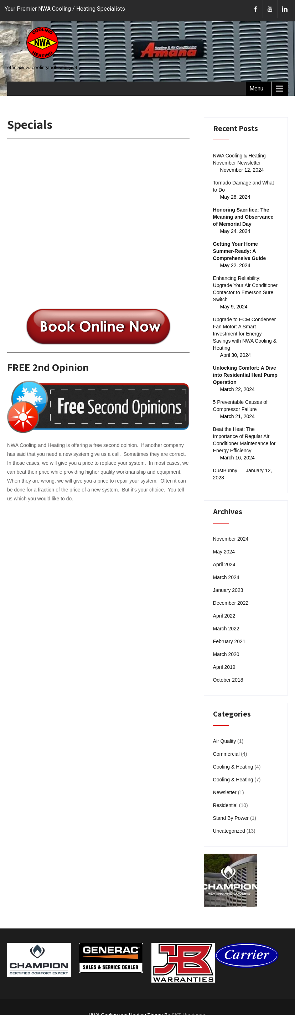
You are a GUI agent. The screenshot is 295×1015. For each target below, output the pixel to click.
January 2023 (228, 590)
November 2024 (231, 539)
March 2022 (226, 628)
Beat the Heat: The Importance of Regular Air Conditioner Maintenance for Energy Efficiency (244, 439)
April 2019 (224, 667)
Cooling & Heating (233, 767)
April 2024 (224, 564)
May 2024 (224, 552)
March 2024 (226, 577)
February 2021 (229, 641)
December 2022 (231, 603)
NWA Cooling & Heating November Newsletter (239, 159)
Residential (225, 805)
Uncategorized (229, 831)
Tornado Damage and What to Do (243, 186)
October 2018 (228, 680)
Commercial (226, 754)
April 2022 (224, 616)
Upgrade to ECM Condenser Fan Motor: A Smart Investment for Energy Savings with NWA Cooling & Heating (244, 334)
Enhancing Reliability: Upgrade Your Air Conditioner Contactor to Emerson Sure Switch (245, 288)
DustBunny (225, 470)
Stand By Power (231, 818)
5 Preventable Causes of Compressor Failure (240, 405)
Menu (256, 88)
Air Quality (224, 741)
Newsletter (225, 792)
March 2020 (226, 654)
